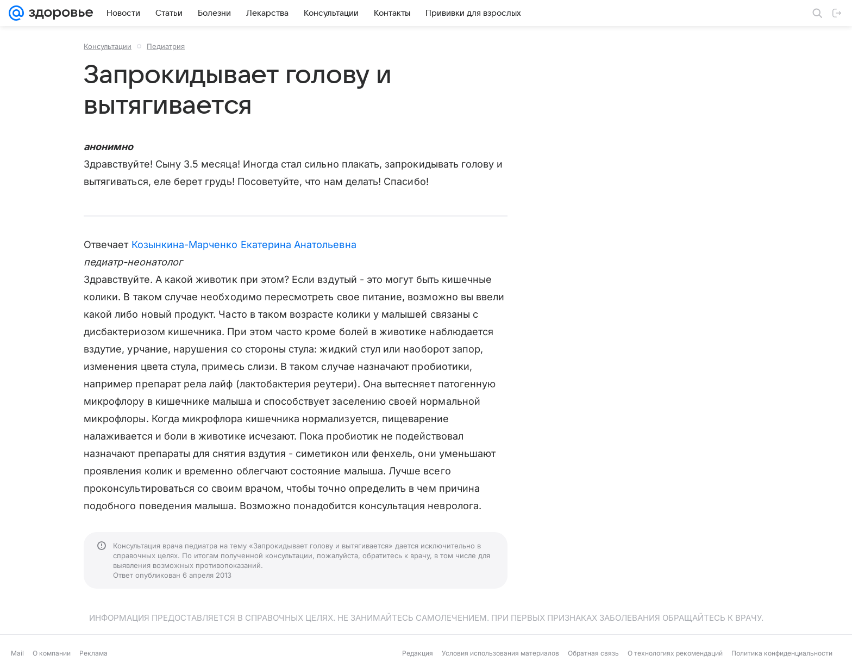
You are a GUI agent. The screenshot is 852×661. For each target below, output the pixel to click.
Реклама (93, 653)
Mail (17, 653)
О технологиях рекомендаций (675, 653)
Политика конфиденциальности (781, 653)
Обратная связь (593, 653)
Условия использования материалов (500, 653)
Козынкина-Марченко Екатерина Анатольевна (243, 244)
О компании (52, 653)
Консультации (107, 46)
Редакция (417, 653)
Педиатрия (166, 46)
